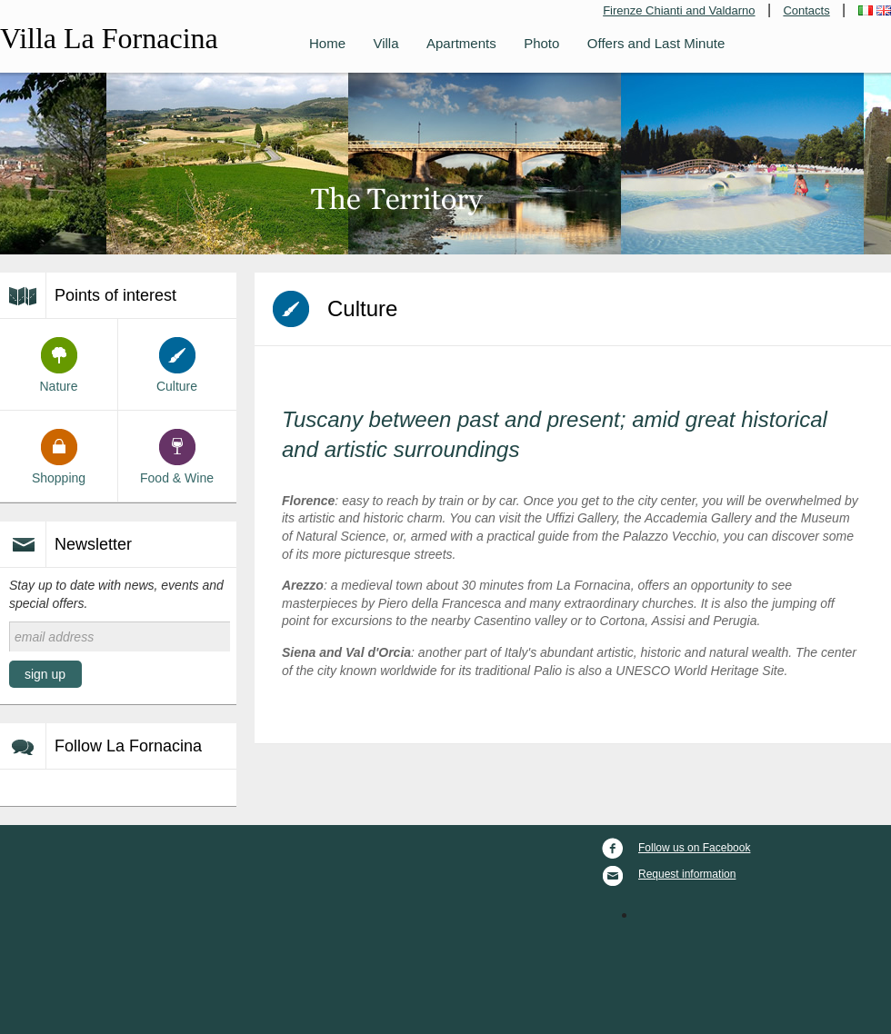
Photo (541, 43)
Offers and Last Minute (656, 43)
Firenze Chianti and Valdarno (679, 10)
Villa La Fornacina (109, 38)
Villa (385, 43)
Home (327, 43)
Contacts (806, 10)
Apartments (461, 43)
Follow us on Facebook (675, 847)
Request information (668, 874)
